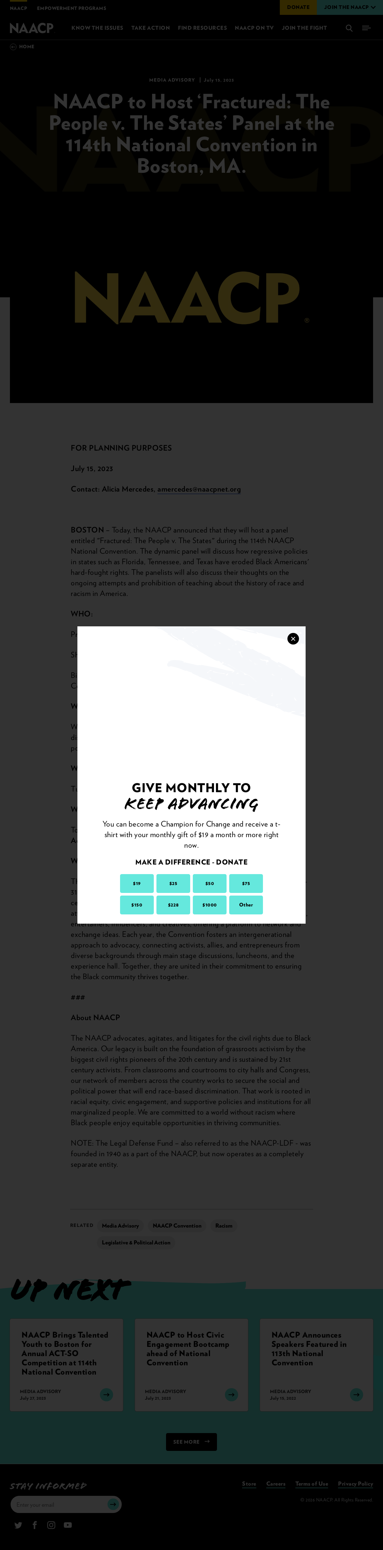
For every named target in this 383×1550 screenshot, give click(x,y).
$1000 (209, 905)
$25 (173, 883)
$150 (136, 905)
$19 (137, 883)
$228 (173, 905)
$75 (246, 883)
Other (246, 905)
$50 (209, 883)
